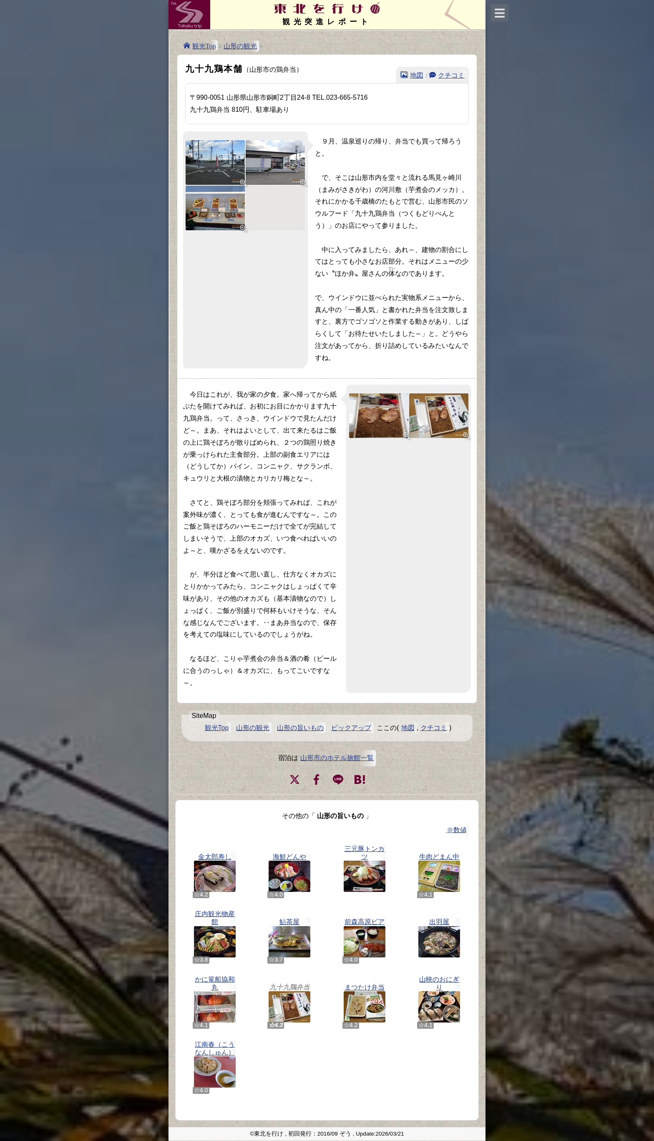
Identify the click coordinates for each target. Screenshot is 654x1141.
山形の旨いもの (300, 727)
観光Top (204, 45)
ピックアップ (351, 727)
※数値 (457, 830)
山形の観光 (240, 46)
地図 (416, 74)
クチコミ (451, 74)
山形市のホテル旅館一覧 (337, 757)
